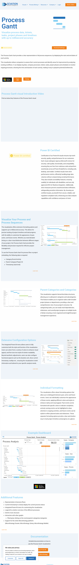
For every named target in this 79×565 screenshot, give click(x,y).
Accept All (31, 558)
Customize (10, 558)
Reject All (20, 558)
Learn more (35, 270)
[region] (20, 553)
